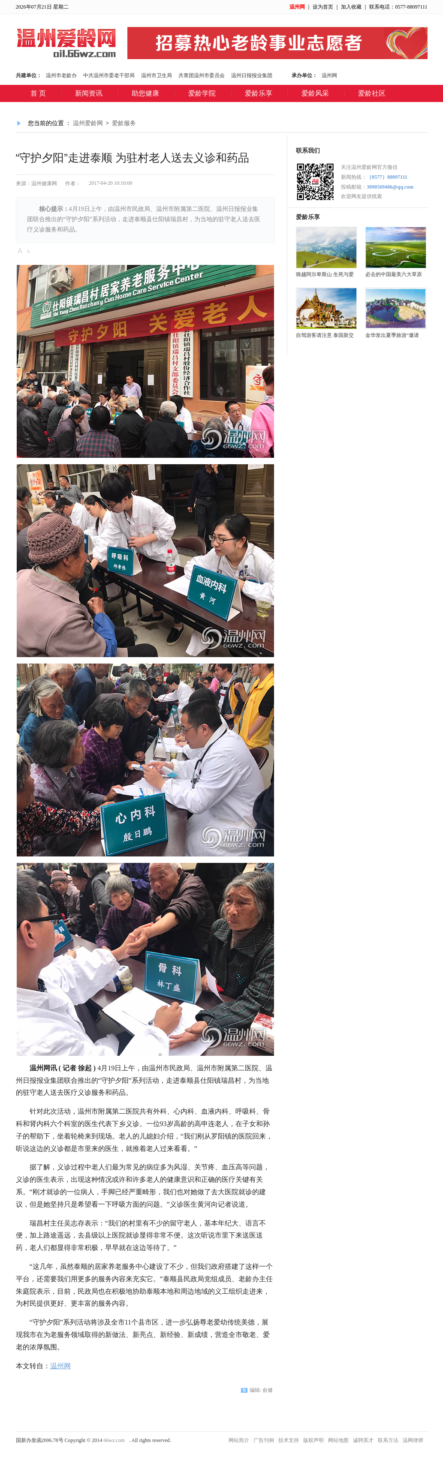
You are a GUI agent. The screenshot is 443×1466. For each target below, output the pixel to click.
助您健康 (145, 93)
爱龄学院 (202, 93)
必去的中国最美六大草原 (393, 274)
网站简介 (239, 1440)
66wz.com (114, 1440)
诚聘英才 (363, 1440)
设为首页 (323, 7)
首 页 (38, 93)
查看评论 (201, 250)
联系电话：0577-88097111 (398, 7)
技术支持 (288, 1440)
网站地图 (338, 1440)
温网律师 (413, 1440)
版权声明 (313, 1440)
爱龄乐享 (258, 93)
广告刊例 (263, 1440)
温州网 (297, 7)
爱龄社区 (372, 93)
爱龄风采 (315, 93)
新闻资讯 (88, 93)
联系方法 (388, 1440)
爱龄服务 (124, 123)
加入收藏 (351, 7)
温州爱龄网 (88, 123)
